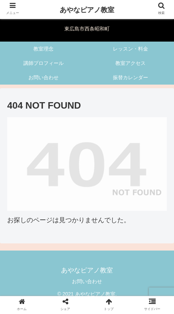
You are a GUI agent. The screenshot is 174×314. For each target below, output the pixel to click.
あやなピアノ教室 (87, 10)
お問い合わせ (87, 281)
